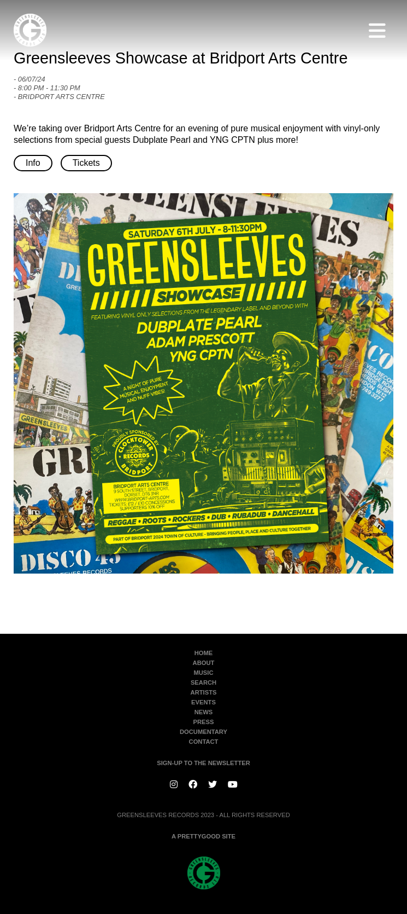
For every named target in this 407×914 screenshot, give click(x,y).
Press (203, 722)
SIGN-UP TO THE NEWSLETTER (203, 763)
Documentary (203, 731)
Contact (204, 741)
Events (203, 702)
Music (203, 672)
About (204, 663)
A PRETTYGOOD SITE (203, 836)
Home (203, 653)
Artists (204, 692)
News (203, 712)
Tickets (86, 162)
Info (33, 162)
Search (203, 682)
